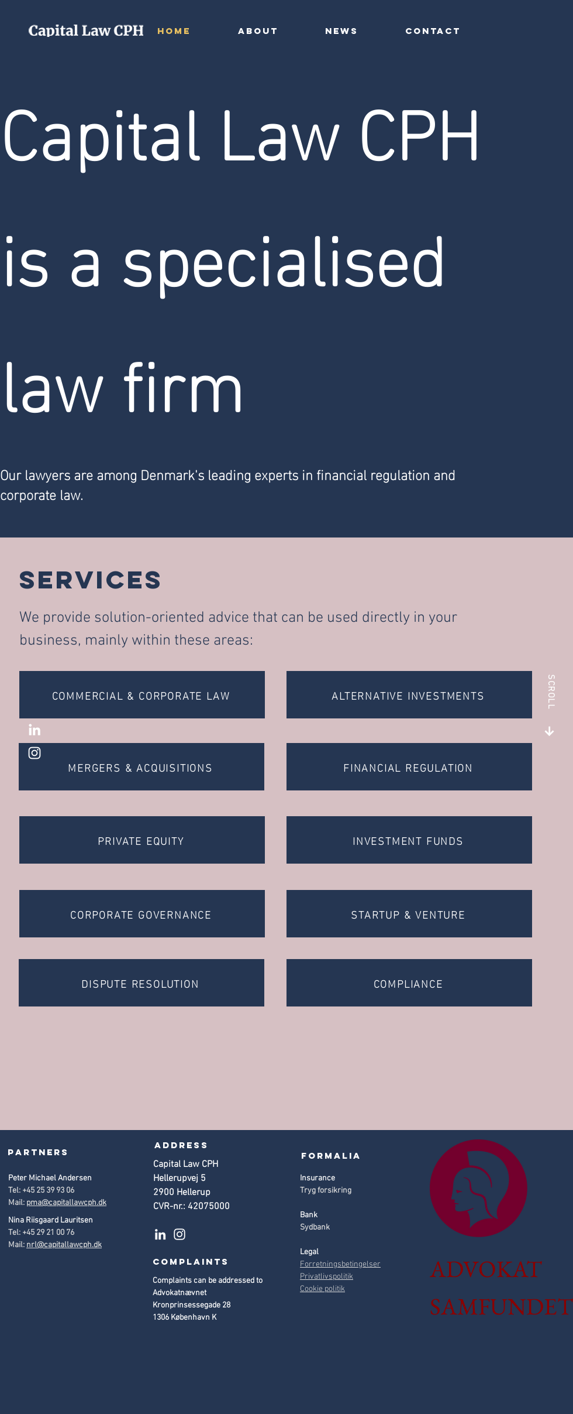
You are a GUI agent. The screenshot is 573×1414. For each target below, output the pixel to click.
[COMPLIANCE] (409, 982)
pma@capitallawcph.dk (66, 1203)
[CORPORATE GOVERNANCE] (142, 913)
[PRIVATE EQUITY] (142, 840)
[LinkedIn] (34, 729)
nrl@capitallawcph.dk (64, 1245)
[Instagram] (34, 753)
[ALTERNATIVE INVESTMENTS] (409, 694)
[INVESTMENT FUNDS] (409, 840)
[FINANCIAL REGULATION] (409, 766)
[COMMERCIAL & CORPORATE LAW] (142, 694)
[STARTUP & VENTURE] (409, 913)
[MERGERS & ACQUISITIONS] (141, 766)
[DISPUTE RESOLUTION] (141, 982)
